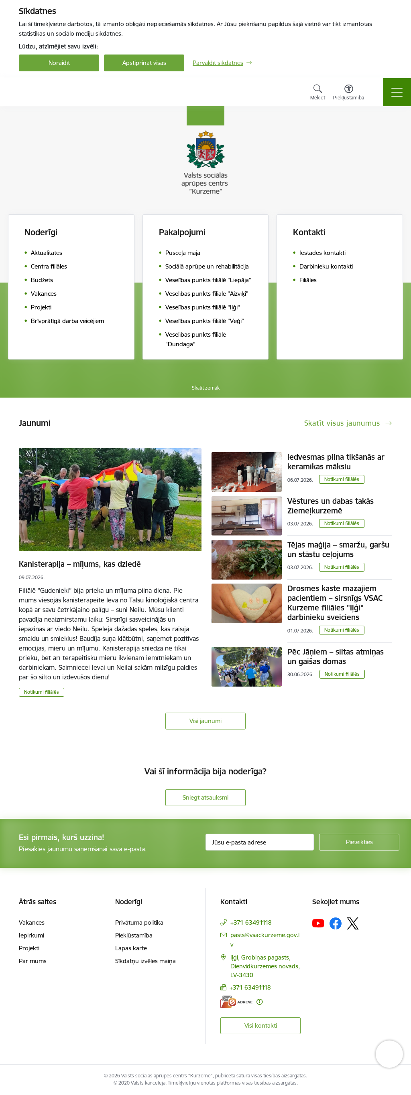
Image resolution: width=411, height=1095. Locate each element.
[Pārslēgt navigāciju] (397, 92)
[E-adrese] (236, 1001)
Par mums (33, 961)
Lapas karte (131, 948)
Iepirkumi (31, 935)
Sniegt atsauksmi (205, 797)
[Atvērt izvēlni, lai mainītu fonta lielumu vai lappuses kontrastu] (348, 93)
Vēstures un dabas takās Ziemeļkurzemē (330, 505)
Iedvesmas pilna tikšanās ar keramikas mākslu (336, 461)
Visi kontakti (260, 1025)
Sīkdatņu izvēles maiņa (145, 961)
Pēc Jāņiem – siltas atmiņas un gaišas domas (335, 656)
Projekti (29, 948)
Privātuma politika (139, 922)
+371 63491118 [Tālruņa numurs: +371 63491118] (251, 922)
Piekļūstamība (134, 935)
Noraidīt (59, 63)
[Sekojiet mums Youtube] (318, 923)
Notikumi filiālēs (41, 692)
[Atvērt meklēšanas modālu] (317, 93)
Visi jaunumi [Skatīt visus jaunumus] (205, 721)
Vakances (32, 922)
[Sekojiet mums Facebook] (336, 923)
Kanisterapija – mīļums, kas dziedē (80, 564)
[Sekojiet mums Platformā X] (353, 923)
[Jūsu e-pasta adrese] (260, 842)
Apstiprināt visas (144, 63)
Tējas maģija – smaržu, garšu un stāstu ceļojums (338, 549)
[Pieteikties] (359, 842)
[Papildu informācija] (259, 1002)
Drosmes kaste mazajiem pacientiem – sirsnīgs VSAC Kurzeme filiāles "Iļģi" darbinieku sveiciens (335, 603)
